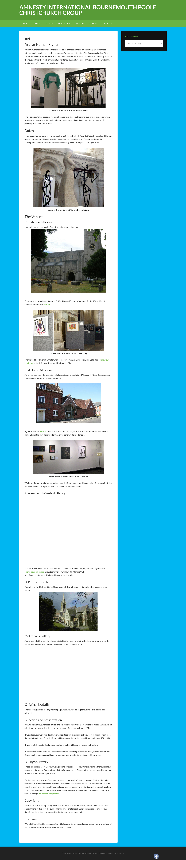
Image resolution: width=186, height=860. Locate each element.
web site (47, 304)
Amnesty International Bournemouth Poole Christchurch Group (87, 10)
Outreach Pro (83, 853)
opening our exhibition (34, 571)
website (43, 431)
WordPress (113, 853)
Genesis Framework (100, 853)
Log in (121, 853)
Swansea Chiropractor (49, 793)
